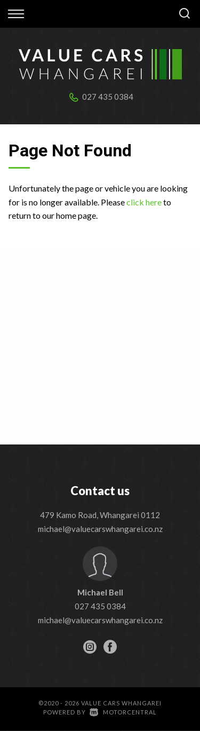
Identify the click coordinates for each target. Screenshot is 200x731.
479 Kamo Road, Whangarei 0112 (100, 515)
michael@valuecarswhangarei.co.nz (100, 529)
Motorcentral (123, 712)
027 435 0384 (107, 96)
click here (144, 202)
